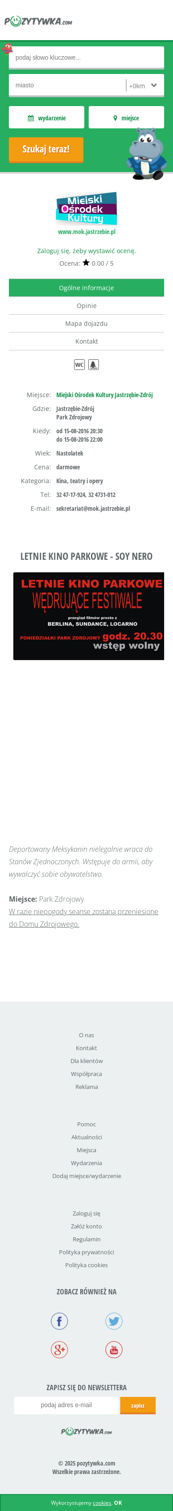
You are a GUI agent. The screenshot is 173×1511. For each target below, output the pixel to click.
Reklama (86, 1087)
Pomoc (86, 1124)
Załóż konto (86, 1226)
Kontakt (86, 341)
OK (118, 1503)
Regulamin (87, 1239)
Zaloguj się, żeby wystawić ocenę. (86, 250)
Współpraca (86, 1074)
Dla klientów (87, 1061)
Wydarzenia (86, 1163)
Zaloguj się (86, 1213)
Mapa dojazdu (86, 323)
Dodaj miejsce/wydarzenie (86, 1176)
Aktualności (86, 1137)
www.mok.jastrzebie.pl (86, 231)
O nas (86, 1035)
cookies (102, 1503)
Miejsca (86, 1150)
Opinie (87, 305)
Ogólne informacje (86, 287)
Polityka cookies (86, 1265)
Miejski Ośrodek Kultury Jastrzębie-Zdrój (104, 394)
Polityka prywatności (86, 1252)
